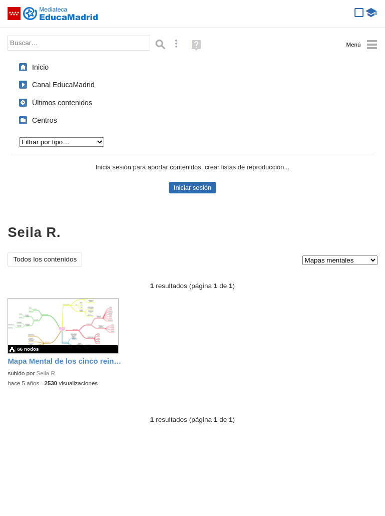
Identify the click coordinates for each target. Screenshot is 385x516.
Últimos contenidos (62, 103)
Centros (44, 120)
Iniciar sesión (192, 187)
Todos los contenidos (45, 259)
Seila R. (47, 373)
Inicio (40, 67)
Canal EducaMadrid (63, 85)
